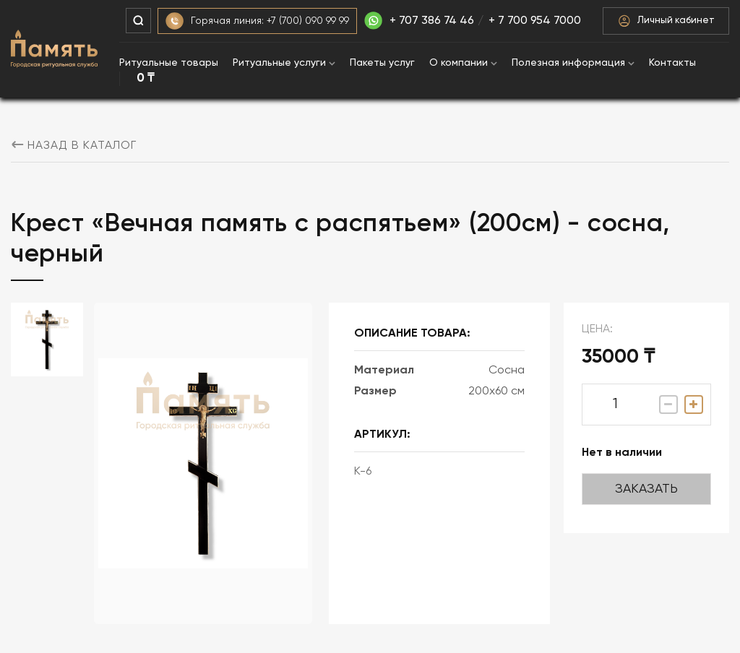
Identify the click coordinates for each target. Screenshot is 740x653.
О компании (463, 63)
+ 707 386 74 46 (419, 21)
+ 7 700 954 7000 (535, 21)
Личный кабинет (666, 21)
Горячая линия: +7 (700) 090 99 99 (257, 21)
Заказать (646, 489)
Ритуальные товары (168, 63)
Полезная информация (573, 63)
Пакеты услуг (382, 63)
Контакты (672, 63)
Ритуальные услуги (284, 63)
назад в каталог (74, 146)
